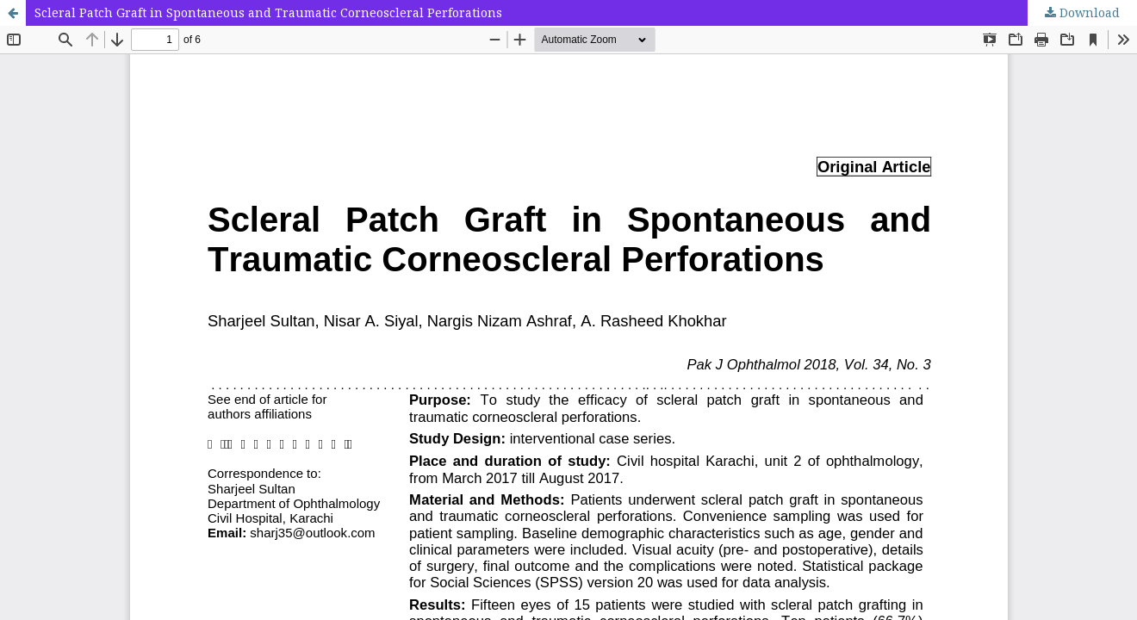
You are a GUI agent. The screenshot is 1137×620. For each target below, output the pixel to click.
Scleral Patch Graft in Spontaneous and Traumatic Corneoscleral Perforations (268, 12)
